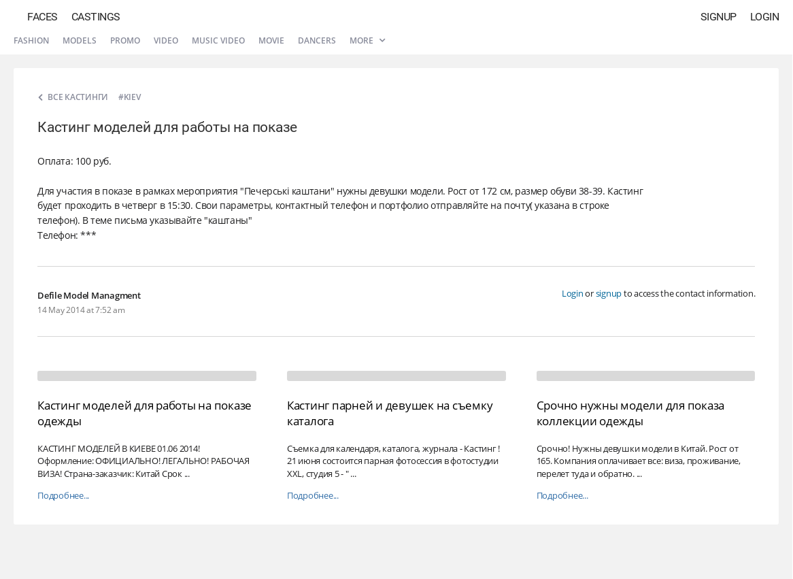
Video (166, 40)
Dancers (317, 40)
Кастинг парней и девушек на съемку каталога (390, 412)
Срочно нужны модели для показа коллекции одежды (631, 412)
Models (80, 40)
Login (764, 16)
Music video (218, 40)
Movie (271, 40)
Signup (719, 16)
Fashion (31, 40)
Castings (95, 16)
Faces (42, 16)
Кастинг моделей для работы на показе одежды (144, 412)
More (367, 40)
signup (609, 293)
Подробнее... (63, 496)
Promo (125, 40)
